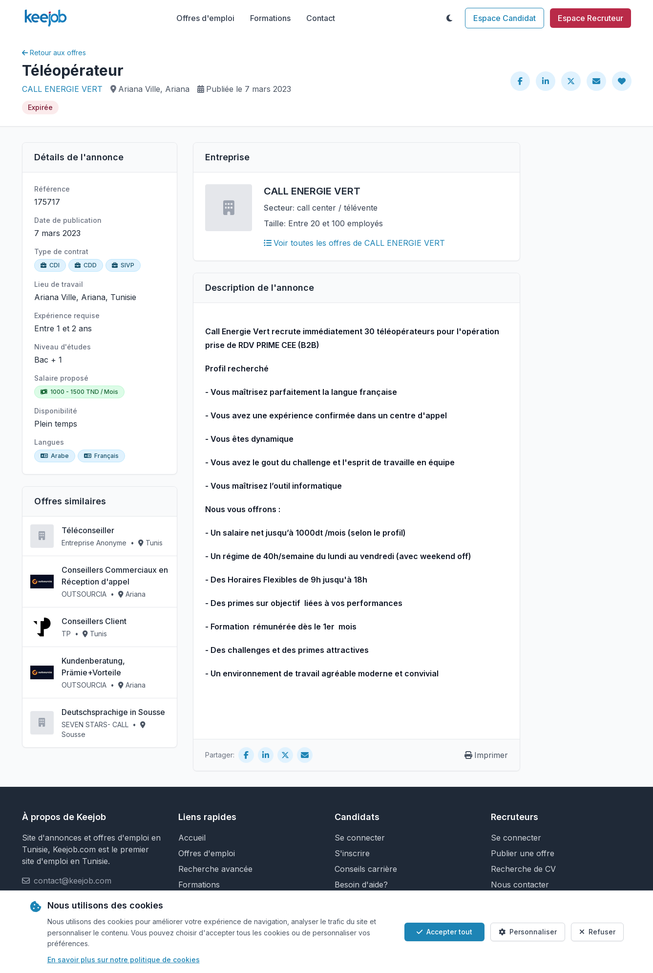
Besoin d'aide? (361, 884)
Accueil (192, 838)
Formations (270, 18)
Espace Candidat (504, 18)
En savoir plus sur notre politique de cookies (123, 959)
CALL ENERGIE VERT (62, 89)
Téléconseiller (88, 530)
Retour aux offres (54, 52)
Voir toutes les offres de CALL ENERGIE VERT (354, 243)
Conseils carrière (366, 869)
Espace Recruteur (590, 18)
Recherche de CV (523, 869)
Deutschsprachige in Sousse (113, 712)
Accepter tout (444, 932)
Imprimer (486, 755)
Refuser (597, 932)
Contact (320, 18)
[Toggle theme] (449, 18)
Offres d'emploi (205, 18)
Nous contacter (520, 884)
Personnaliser (528, 932)
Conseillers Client (94, 621)
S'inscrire (352, 853)
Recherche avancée (215, 869)
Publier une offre (522, 853)
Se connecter (360, 838)
